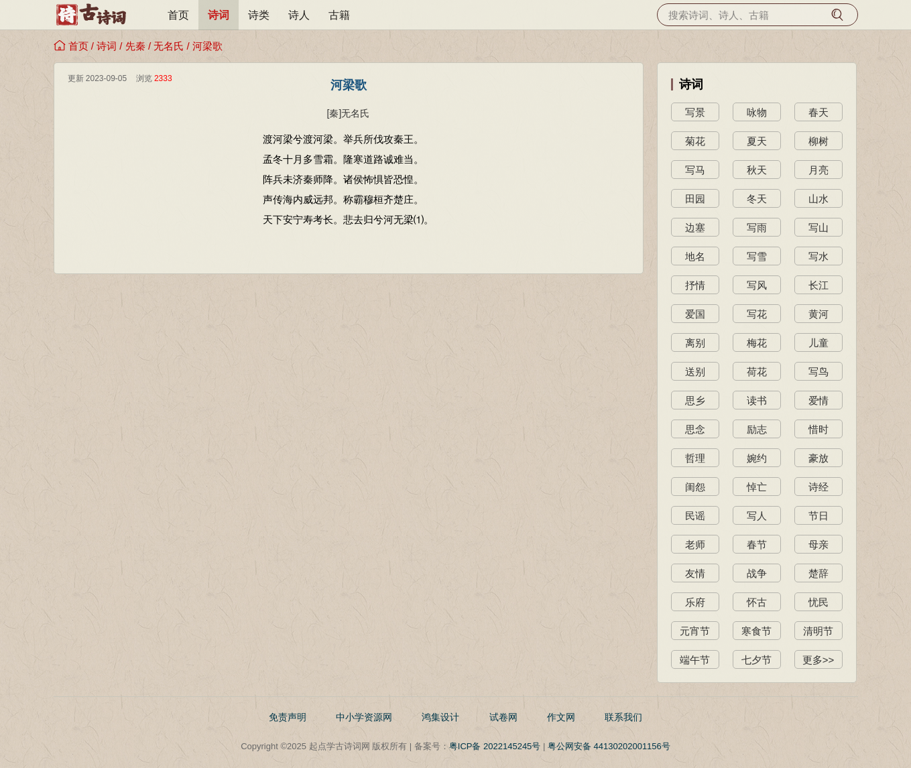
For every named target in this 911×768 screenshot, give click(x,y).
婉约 (757, 458)
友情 (695, 573)
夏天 (757, 141)
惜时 (818, 429)
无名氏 (169, 46)
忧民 (818, 602)
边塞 (695, 227)
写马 (695, 170)
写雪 (757, 256)
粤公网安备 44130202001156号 (609, 746)
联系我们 (623, 717)
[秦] (334, 113)
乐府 (695, 602)
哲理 (695, 458)
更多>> (818, 659)
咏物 (757, 112)
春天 (818, 112)
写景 (695, 112)
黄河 (818, 314)
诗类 (258, 15)
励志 (757, 429)
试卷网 (503, 717)
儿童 (818, 342)
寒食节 (756, 631)
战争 (757, 573)
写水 (818, 256)
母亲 (818, 544)
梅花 (757, 342)
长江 (818, 285)
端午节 (695, 659)
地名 (695, 256)
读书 (757, 400)
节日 (818, 515)
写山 (818, 227)
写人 (757, 515)
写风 (757, 285)
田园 (695, 198)
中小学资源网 (364, 717)
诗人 (299, 15)
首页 (178, 15)
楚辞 (818, 573)
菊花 (695, 141)
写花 (757, 314)
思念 (695, 429)
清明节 (818, 631)
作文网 (561, 717)
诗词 (218, 15)
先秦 (135, 46)
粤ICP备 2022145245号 (495, 746)
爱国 (695, 314)
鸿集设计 (440, 717)
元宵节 (695, 631)
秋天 (757, 170)
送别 (695, 371)
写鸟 (818, 371)
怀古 (757, 602)
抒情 (695, 285)
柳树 (818, 141)
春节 (757, 544)
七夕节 (756, 659)
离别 (695, 342)
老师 (695, 544)
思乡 (695, 400)
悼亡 (757, 487)
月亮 (818, 170)
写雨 (757, 227)
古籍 (339, 15)
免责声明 (287, 717)
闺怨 (695, 487)
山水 (818, 198)
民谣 (695, 515)
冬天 (757, 198)
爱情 (818, 400)
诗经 (818, 487)
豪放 (818, 458)
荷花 (757, 371)
